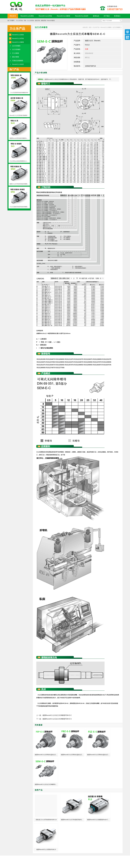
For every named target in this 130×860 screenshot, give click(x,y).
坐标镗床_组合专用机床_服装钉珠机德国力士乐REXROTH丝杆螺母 (102, 810)
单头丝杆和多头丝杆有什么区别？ (42, 821)
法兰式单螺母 (16, 46)
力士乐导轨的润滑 (97, 821)
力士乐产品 (17, 28)
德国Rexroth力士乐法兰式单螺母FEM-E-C (57, 715)
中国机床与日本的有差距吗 (40, 815)
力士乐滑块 (30, 20)
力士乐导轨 (19, 20)
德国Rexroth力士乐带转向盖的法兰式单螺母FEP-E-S (44, 751)
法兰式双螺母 (16, 49)
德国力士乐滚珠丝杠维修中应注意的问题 (102, 815)
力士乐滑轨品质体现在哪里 (40, 818)
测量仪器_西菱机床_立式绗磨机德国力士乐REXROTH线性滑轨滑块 (42, 807)
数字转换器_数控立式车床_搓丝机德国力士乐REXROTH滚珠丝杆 (42, 804)
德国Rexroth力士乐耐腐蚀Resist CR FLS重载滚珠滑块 (89, 782)
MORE (60, 796)
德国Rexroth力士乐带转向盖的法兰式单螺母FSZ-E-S (89, 751)
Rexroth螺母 (51, 20)
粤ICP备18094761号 (95, 848)
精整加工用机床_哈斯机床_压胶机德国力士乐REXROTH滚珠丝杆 (102, 818)
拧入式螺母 (15, 53)
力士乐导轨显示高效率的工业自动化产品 (102, 802)
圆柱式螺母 (15, 57)
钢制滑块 (43, 20)
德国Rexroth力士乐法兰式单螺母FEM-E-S (57, 719)
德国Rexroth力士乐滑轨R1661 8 (112, 782)
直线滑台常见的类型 (38, 802)
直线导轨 (37, 20)
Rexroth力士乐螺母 (63, 16)
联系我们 (117, 16)
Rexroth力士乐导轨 (45, 16)
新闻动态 (96, 16)
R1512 (87, 45)
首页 (90, 27)
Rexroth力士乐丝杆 (81, 16)
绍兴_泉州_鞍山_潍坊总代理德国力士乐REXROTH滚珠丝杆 (102, 804)
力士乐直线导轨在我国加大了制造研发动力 (42, 813)
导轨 (25, 20)
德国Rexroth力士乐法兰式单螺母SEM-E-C (112, 751)
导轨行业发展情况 (37, 810)
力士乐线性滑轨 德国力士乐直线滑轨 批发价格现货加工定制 (102, 807)
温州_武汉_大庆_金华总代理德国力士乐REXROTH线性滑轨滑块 (102, 813)
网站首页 (13, 16)
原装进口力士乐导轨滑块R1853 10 (44, 782)
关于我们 (107, 16)
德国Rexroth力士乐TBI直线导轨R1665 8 (67, 782)
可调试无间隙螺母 (17, 60)
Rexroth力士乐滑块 (27, 16)
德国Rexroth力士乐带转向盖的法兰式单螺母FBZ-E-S (67, 751)
